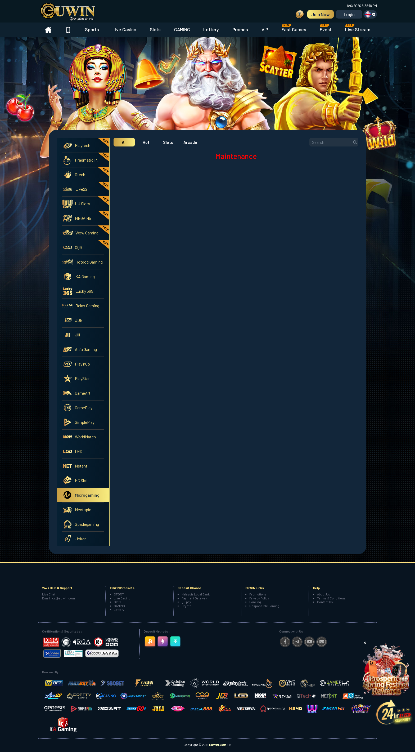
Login (349, 14)
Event (326, 28)
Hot (146, 142)
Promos (240, 29)
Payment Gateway (194, 598)
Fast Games (294, 28)
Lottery (211, 29)
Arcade (190, 142)
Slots (155, 29)
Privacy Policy (259, 598)
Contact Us (325, 602)
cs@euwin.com (63, 598)
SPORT (119, 594)
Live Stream (357, 28)
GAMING (182, 29)
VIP (264, 29)
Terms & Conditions (331, 598)
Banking (255, 602)
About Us (323, 594)
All (124, 142)
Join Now (320, 14)
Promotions (258, 594)
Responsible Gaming (264, 606)
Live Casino (124, 29)
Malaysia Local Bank (196, 594)
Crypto (186, 606)
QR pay (186, 602)
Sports (92, 29)
